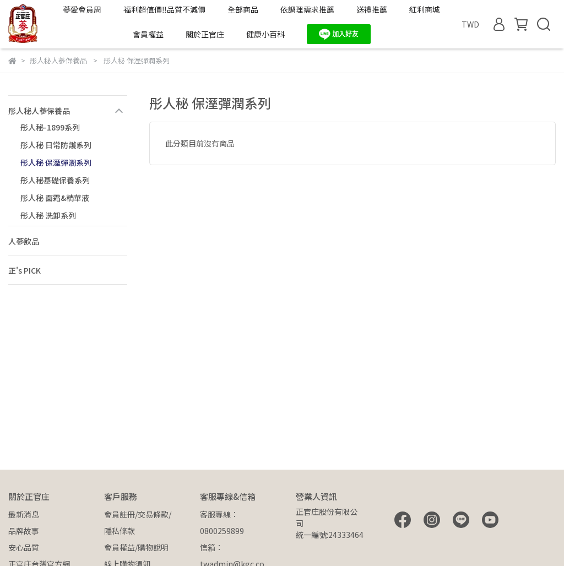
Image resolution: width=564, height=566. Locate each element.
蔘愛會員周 (82, 9)
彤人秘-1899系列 (50, 127)
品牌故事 (23, 530)
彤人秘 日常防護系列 (55, 144)
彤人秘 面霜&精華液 (54, 197)
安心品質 (23, 547)
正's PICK (24, 270)
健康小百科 (265, 34)
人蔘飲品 (23, 241)
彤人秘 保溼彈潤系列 (55, 162)
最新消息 (23, 514)
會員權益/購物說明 (136, 547)
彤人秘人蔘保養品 (39, 110)
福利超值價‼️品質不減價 (164, 9)
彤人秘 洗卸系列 (48, 215)
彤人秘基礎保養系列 (55, 180)
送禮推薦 (371, 9)
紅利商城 (424, 9)
